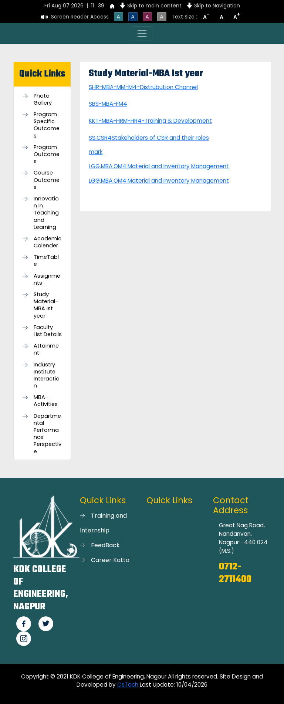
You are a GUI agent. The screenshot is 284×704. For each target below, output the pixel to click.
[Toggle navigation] (142, 33)
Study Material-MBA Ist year (46, 305)
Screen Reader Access (80, 16)
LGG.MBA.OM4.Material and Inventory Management (159, 166)
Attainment (46, 349)
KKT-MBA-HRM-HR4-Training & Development (150, 121)
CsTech (127, 684)
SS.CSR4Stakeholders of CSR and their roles (149, 138)
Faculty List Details (48, 331)
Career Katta (110, 560)
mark (95, 152)
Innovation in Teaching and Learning (46, 213)
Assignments (47, 280)
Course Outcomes (47, 179)
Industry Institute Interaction (47, 375)
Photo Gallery (43, 99)
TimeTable (46, 261)
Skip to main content (154, 5)
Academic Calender (47, 242)
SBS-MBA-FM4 (108, 104)
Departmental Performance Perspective (47, 434)
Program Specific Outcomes (47, 125)
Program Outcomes (47, 154)
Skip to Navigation (217, 5)
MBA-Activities (46, 401)
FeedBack (105, 545)
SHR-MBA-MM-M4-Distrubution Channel (143, 87)
